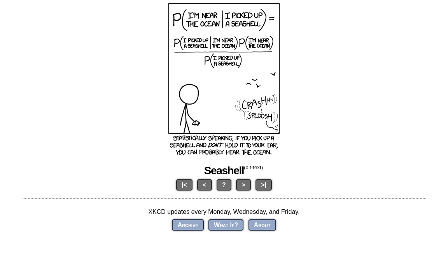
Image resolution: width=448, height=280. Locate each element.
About (262, 225)
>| (263, 185)
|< (184, 185)
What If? (226, 225)
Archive (187, 225)
